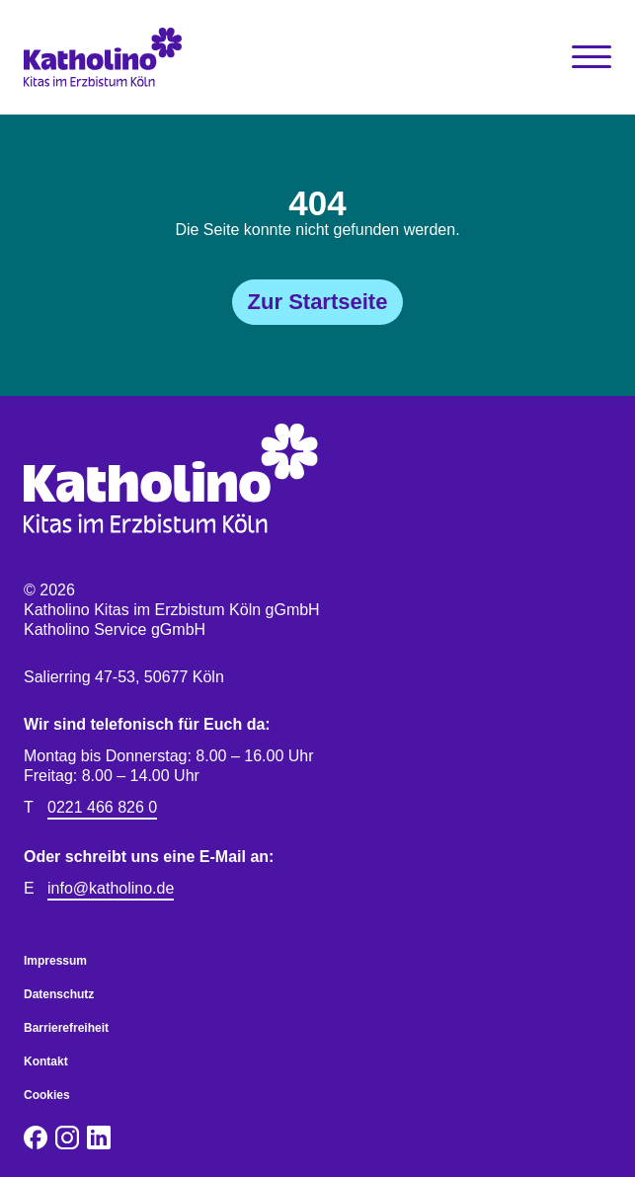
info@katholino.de (110, 888)
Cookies (47, 1095)
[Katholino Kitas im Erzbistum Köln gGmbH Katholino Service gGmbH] (171, 57)
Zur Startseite (318, 301)
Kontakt (46, 1061)
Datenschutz (59, 994)
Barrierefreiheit (66, 1028)
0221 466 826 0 (102, 807)
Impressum (55, 961)
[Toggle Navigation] (591, 57)
